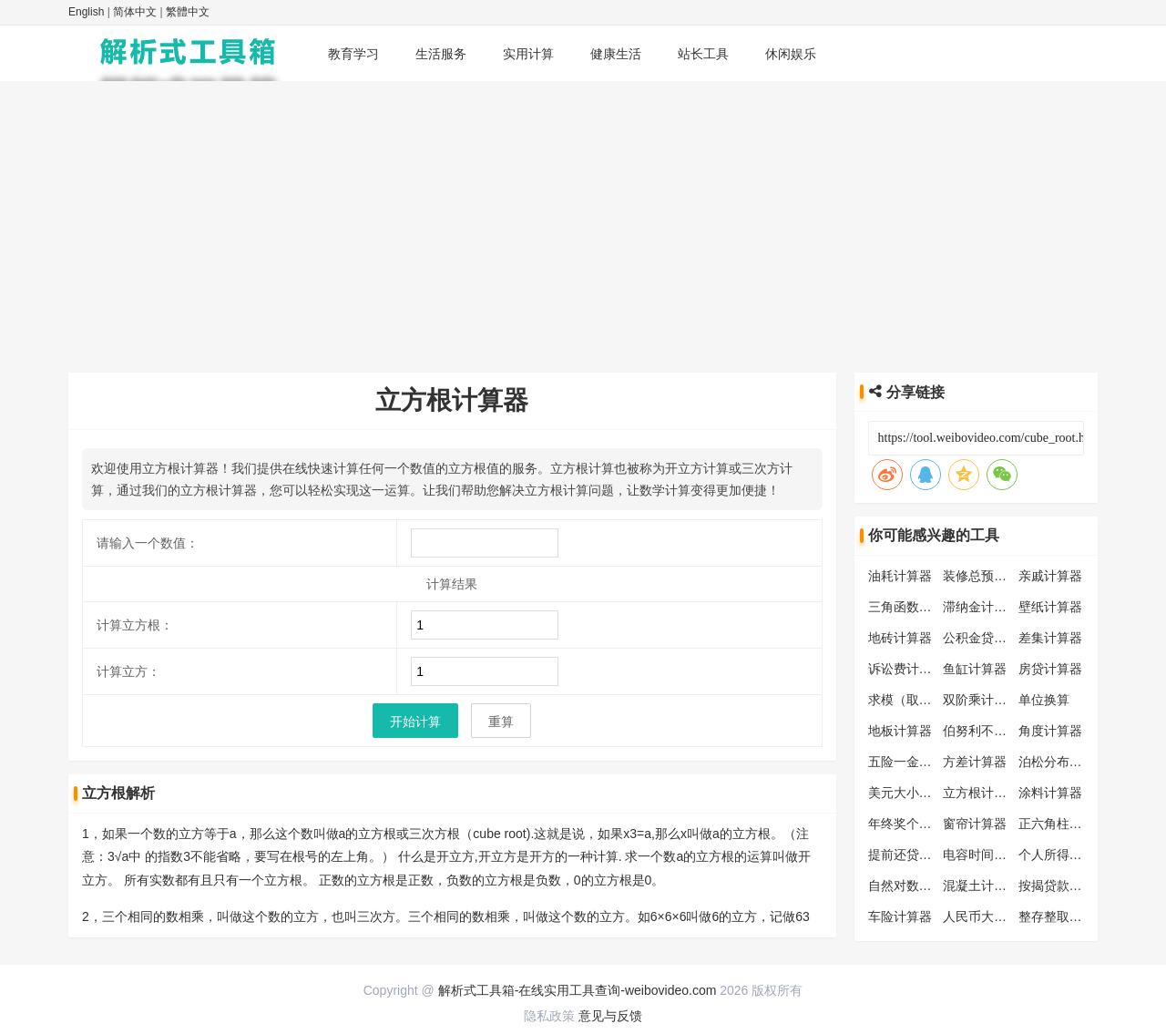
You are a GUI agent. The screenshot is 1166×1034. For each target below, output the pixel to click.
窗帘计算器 (975, 823)
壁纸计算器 (1050, 606)
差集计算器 (1050, 637)
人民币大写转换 (987, 916)
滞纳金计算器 (981, 606)
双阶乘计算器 (981, 699)
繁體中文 (188, 11)
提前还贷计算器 (912, 854)
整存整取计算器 (1063, 916)
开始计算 (415, 721)
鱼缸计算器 (975, 668)
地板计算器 (900, 730)
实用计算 (528, 53)
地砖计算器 (900, 637)
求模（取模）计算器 (925, 699)
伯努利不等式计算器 (1000, 730)
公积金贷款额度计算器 (1006, 637)
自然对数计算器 (912, 885)
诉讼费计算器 (906, 668)
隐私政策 (549, 1015)
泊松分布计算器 (1063, 761)
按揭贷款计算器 (1063, 885)
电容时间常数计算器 (1000, 854)
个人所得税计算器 (1069, 854)
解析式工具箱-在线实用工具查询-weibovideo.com (577, 990)
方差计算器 (975, 761)
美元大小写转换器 (919, 792)
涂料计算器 (1050, 792)
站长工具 (703, 53)
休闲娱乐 (790, 53)
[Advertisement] (583, 217)
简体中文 (135, 11)
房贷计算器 (1050, 668)
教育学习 (353, 53)
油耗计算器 (900, 575)
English (86, 11)
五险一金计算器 (912, 761)
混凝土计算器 (981, 885)
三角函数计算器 (912, 606)
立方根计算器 (981, 792)
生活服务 (440, 53)
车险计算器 (900, 916)
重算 (501, 721)
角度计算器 (1050, 730)
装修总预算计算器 (994, 575)
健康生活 (615, 53)
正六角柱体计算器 (1069, 823)
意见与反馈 (610, 1015)
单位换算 (1043, 699)
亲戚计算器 (1050, 575)
